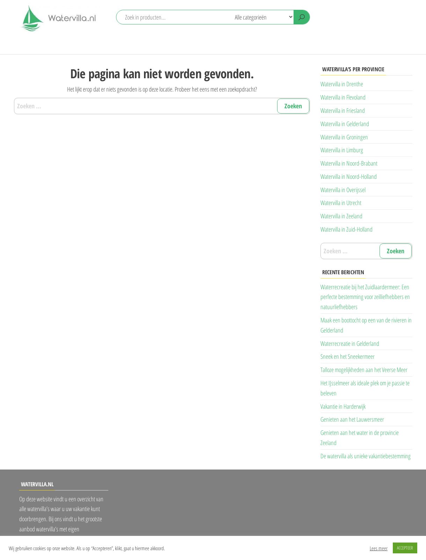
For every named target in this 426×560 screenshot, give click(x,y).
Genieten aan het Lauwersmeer (352, 419)
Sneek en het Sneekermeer (347, 356)
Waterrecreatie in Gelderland (349, 343)
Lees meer (379, 548)
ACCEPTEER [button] (405, 548)
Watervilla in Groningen (344, 137)
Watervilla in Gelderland (344, 123)
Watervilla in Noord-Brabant (348, 163)
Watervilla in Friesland (342, 110)
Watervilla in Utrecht (340, 202)
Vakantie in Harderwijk (343, 406)
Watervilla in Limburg (341, 150)
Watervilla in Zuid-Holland (346, 229)
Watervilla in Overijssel (343, 190)
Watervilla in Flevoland (343, 97)
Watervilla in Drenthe (341, 84)
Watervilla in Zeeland (341, 216)
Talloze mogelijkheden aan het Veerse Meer (363, 369)
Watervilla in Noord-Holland (348, 176)
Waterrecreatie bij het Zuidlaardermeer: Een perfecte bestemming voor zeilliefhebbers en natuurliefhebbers (365, 297)
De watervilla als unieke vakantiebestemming (365, 456)
